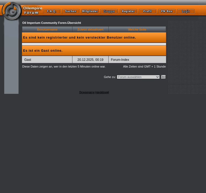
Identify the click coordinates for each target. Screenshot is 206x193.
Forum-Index (120, 60)
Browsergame (87, 92)
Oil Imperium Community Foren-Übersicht (51, 22)
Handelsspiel (102, 92)
